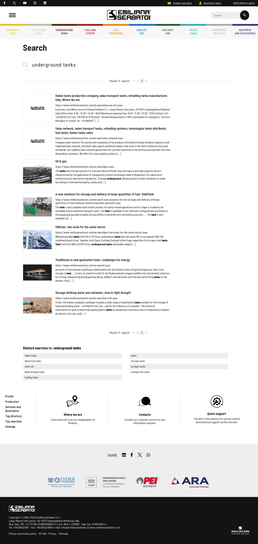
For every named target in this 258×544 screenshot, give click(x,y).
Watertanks (193, 31)
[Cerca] (229, 15)
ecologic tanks (138, 366)
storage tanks (138, 361)
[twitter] (14, 3)
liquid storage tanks (34, 371)
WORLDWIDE (241, 3)
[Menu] (12, 15)
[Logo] (129, 15)
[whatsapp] (148, 455)
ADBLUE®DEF (142, 31)
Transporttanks (13, 31)
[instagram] (35, 3)
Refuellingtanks (39, 31)
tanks (133, 355)
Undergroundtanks (64, 31)
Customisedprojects (219, 31)
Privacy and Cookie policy (23, 533)
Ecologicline (167, 31)
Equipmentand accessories (245, 31)
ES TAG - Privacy (47, 533)
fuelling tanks (31, 377)
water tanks (31, 355)
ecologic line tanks (140, 371)
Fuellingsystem (90, 31)
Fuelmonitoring (116, 31)
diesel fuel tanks (33, 361)
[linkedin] (45, 3)
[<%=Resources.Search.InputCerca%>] (129, 65)
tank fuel (29, 366)
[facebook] (4, 3)
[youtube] (25, 3)
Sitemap (63, 533)
